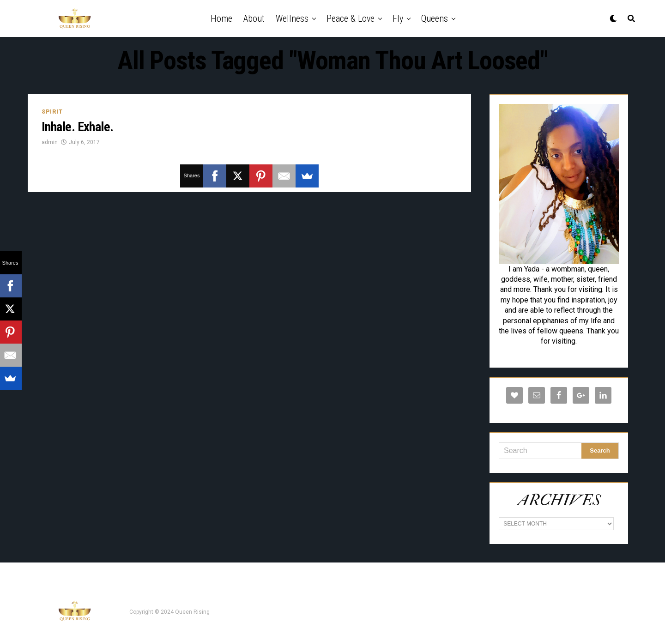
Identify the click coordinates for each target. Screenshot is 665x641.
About (254, 18)
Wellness (292, 18)
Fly (398, 18)
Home (221, 18)
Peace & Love (350, 18)
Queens (434, 18)
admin (50, 142)
